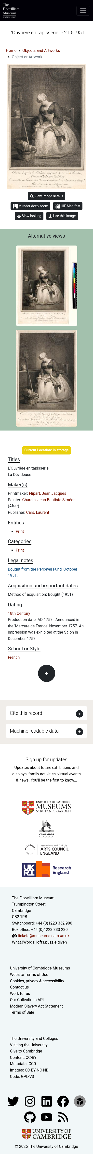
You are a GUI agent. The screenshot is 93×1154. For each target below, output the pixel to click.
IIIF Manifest (67, 206)
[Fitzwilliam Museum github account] (30, 1116)
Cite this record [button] (26, 713)
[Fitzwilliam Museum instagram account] (30, 1101)
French (14, 657)
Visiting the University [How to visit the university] (29, 1045)
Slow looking (29, 216)
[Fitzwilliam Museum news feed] (63, 1116)
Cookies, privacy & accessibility (37, 981)
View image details (46, 196)
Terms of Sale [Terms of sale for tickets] (22, 1012)
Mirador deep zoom (30, 206)
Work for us (20, 993)
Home (11, 50)
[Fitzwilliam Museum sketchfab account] (80, 1101)
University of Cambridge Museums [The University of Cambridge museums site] (40, 968)
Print (20, 531)
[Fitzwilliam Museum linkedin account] (63, 1101)
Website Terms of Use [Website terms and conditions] (29, 974)
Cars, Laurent (37, 512)
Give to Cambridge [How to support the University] (26, 1051)
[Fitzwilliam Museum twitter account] (13, 1101)
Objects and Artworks (41, 50)
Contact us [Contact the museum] (19, 987)
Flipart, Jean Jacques (47, 493)
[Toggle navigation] (83, 11)
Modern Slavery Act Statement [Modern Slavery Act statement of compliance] (36, 1006)
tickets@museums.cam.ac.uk (43, 935)
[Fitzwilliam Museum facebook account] (47, 1101)
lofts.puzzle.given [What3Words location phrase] (51, 942)
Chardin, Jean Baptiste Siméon (48, 499)
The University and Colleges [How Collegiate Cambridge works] (34, 1038)
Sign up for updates (46, 759)
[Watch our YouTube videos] (47, 1116)
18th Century (19, 613)
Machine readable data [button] (34, 731)
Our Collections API (27, 999)
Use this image (62, 216)
